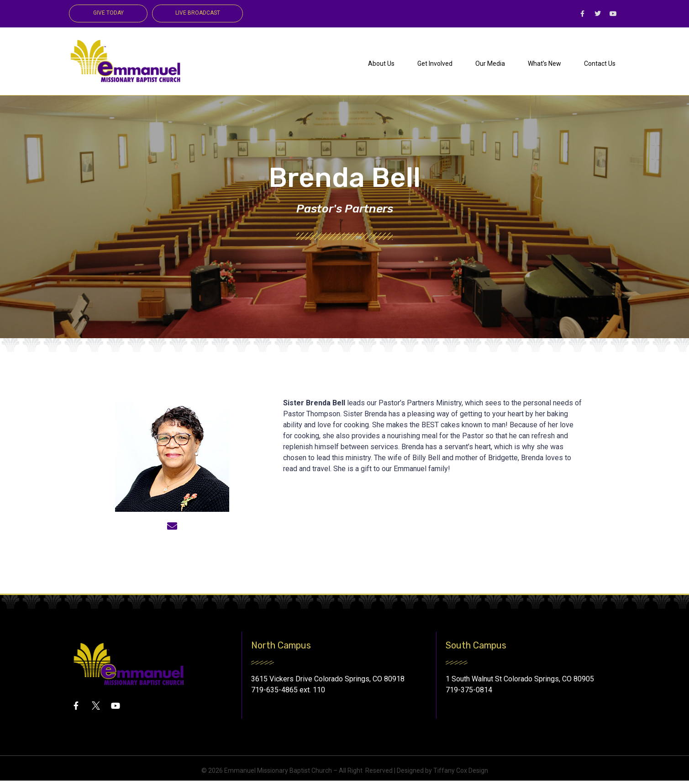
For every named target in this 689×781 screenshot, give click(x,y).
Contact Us (599, 63)
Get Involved (434, 63)
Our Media (490, 63)
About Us (381, 63)
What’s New (544, 63)
